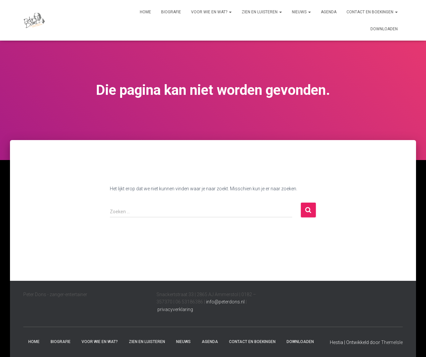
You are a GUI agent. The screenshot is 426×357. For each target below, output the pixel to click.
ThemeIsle (392, 342)
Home (145, 12)
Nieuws (301, 12)
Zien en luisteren (262, 12)
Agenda (328, 12)
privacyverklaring (175, 309)
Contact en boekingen (372, 12)
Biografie (171, 12)
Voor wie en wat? (211, 12)
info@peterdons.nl (226, 301)
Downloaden (384, 29)
